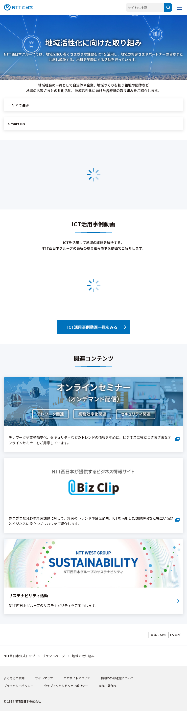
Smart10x (16, 123)
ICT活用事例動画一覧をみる (92, 327)
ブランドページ (53, 655)
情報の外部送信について (117, 678)
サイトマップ (44, 678)
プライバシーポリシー (18, 685)
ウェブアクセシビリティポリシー (66, 685)
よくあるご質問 (14, 678)
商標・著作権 (108, 685)
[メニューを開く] (179, 7)
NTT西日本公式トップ (19, 655)
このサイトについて (77, 678)
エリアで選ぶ (18, 104)
